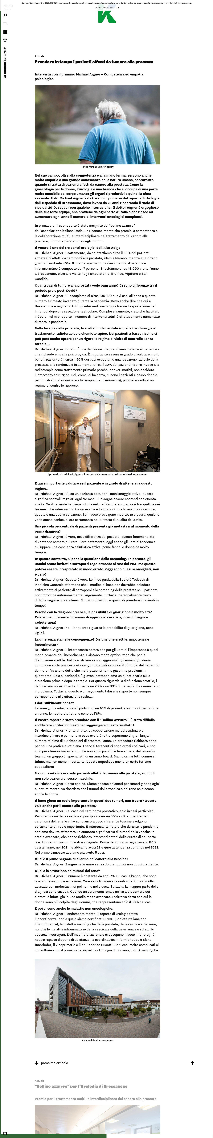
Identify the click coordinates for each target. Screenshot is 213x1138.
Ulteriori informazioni (104, 7)
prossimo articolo (51, 1063)
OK (118, 7)
